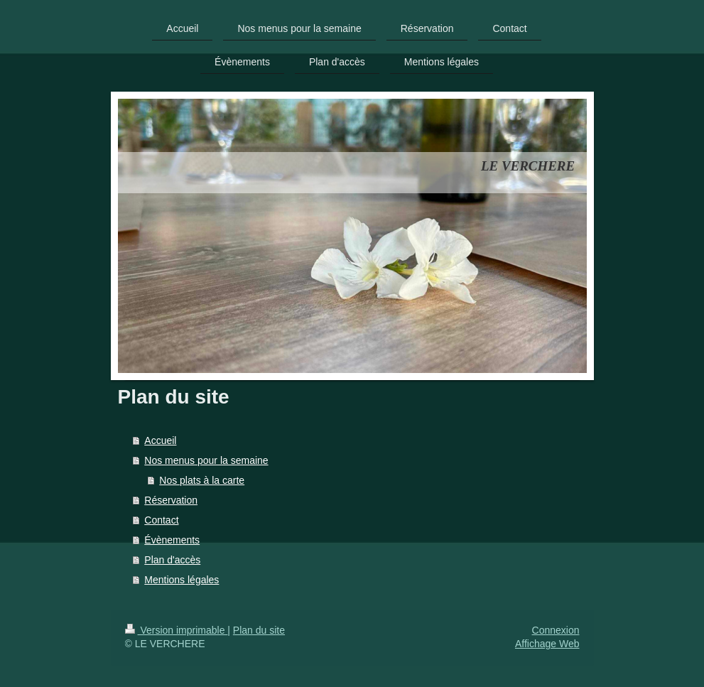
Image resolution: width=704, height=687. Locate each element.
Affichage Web (547, 643)
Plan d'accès (172, 560)
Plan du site (259, 630)
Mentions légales (181, 579)
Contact (161, 520)
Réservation (170, 500)
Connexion (556, 630)
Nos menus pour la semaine (206, 460)
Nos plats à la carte (201, 480)
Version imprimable (176, 630)
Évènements (172, 540)
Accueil (160, 440)
